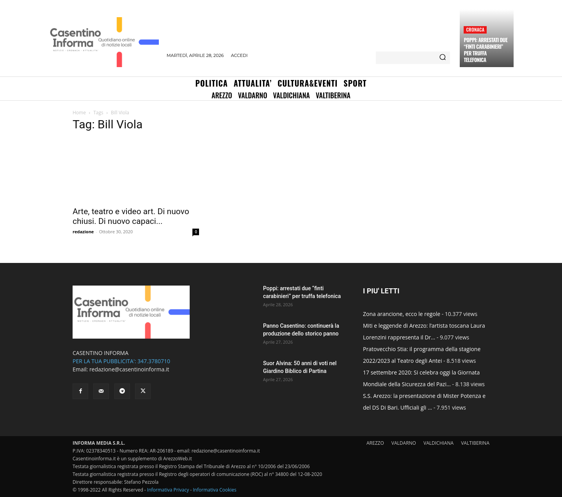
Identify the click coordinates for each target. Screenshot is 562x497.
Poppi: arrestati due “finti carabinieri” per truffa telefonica (485, 50)
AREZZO (375, 443)
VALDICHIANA (438, 443)
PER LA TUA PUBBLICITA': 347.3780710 (121, 361)
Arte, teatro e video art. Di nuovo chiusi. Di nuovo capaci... (131, 216)
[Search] (442, 57)
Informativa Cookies (215, 489)
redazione (83, 231)
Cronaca (475, 29)
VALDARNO (403, 443)
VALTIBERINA (475, 443)
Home (79, 112)
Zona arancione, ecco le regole (401, 314)
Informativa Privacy (168, 489)
